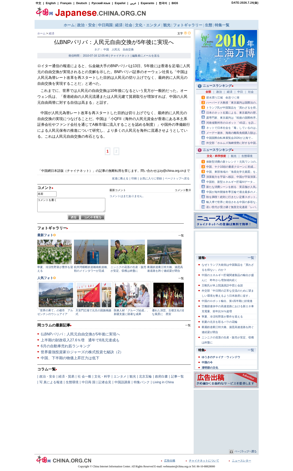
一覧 (188, 325)
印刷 (134, 178)
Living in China (163, 382)
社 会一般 (84, 376)
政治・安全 (47, 376)
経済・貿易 (66, 376)
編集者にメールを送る (146, 55)
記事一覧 (177, 376)
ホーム (41, 33)
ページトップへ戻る (177, 178)
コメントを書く (71, 205)
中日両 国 (88, 382)
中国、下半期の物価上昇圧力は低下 (70, 358)
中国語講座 (122, 382)
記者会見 (104, 382)
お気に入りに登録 (151, 178)
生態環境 (72, 382)
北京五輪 (145, 376)
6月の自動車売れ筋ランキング (65, 346)
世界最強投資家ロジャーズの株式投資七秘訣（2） (82, 352)
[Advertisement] (226, 419)
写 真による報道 (51, 382)
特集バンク (142, 382)
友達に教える (120, 178)
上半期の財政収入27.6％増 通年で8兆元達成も (80, 340)
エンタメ (120, 376)
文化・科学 (102, 376)
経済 (51, 33)
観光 (133, 376)
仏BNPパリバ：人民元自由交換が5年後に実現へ (80, 334)
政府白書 (161, 376)
